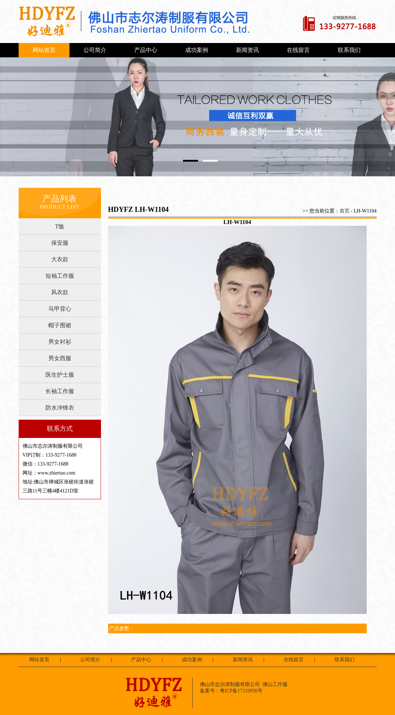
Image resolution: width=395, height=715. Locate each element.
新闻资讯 (247, 50)
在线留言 (298, 50)
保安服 (59, 243)
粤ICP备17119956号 (241, 690)
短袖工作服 (59, 276)
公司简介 (94, 50)
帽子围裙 (59, 325)
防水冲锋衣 (59, 408)
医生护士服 (59, 375)
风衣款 (59, 292)
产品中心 (145, 50)
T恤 (59, 226)
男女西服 (59, 358)
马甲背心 (59, 309)
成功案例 (196, 50)
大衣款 (59, 259)
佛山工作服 (275, 684)
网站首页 (44, 50)
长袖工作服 (59, 391)
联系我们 (349, 50)
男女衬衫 (59, 342)
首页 (344, 211)
